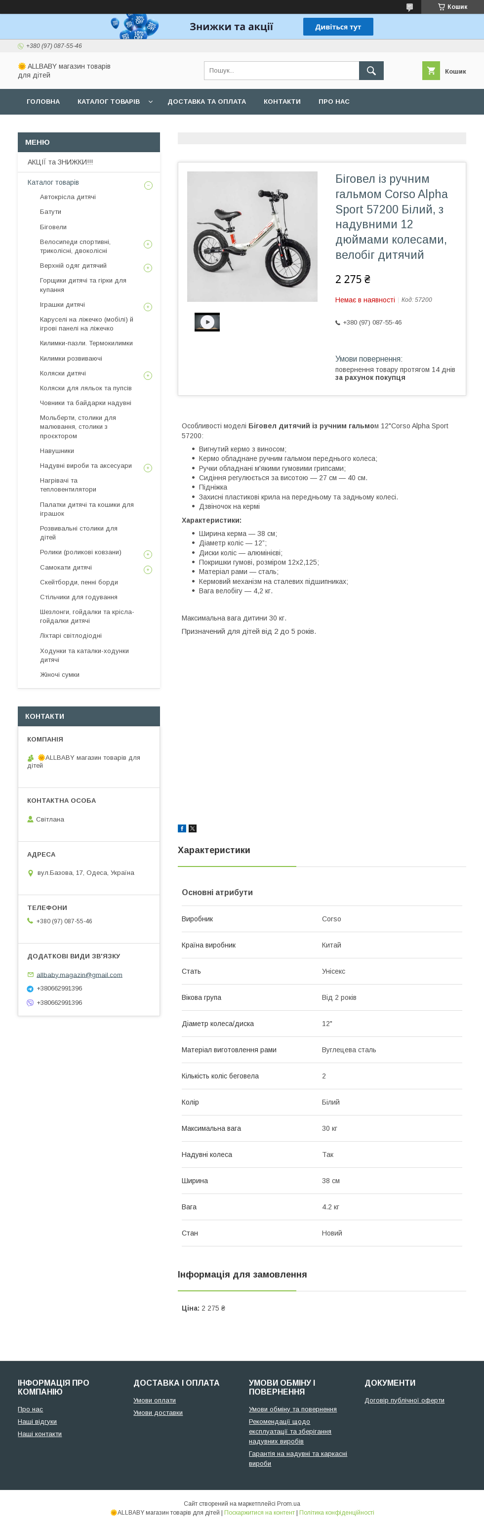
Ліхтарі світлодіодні (71, 635)
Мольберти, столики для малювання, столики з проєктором (78, 426)
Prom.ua (288, 1503)
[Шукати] (371, 70)
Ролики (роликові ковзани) (80, 552)
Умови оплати (154, 1400)
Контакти (282, 101)
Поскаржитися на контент (259, 1512)
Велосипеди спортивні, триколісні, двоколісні (75, 246)
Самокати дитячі (66, 567)
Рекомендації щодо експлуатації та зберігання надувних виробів (290, 1431)
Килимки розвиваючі (71, 358)
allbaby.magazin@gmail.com (79, 974)
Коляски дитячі (63, 373)
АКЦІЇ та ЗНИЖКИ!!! (60, 162)
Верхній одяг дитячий (73, 265)
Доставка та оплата (206, 101)
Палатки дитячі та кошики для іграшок (87, 509)
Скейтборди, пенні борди (79, 582)
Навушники (57, 450)
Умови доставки (158, 1412)
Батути (50, 211)
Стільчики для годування (79, 597)
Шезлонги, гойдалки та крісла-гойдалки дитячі (87, 616)
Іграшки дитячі (62, 304)
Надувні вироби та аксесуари (86, 465)
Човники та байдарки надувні (85, 403)
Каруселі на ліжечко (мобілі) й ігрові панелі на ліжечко (86, 324)
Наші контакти (40, 1434)
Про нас (334, 101)
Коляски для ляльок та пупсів (86, 388)
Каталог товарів (109, 101)
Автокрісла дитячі (68, 197)
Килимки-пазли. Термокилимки (86, 343)
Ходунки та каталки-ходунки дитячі (84, 655)
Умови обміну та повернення (293, 1409)
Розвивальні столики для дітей (79, 533)
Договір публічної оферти (404, 1400)
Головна (43, 101)
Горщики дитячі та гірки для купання (83, 285)
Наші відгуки (37, 1421)
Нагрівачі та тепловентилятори (68, 485)
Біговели (53, 227)
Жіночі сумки (60, 674)
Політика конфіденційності (336, 1512)
